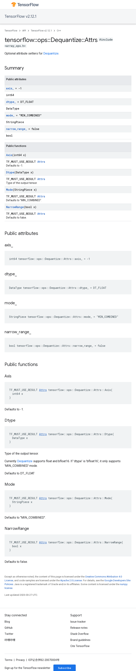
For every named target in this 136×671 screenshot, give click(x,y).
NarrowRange (15, 207)
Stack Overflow (79, 633)
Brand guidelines (80, 639)
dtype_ (11, 102)
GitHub (9, 627)
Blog (7, 621)
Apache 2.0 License (71, 580)
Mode (9, 189)
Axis (9, 155)
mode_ (10, 115)
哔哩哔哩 (10, 639)
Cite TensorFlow (80, 646)
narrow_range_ (16, 129)
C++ (59, 30)
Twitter (9, 633)
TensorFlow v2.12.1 (20, 16)
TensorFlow (11, 30)
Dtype (10, 172)
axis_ (10, 88)
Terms (8, 659)
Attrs (41, 161)
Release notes (79, 627)
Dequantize (51, 53)
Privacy (20, 659)
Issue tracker (78, 621)
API (24, 30)
